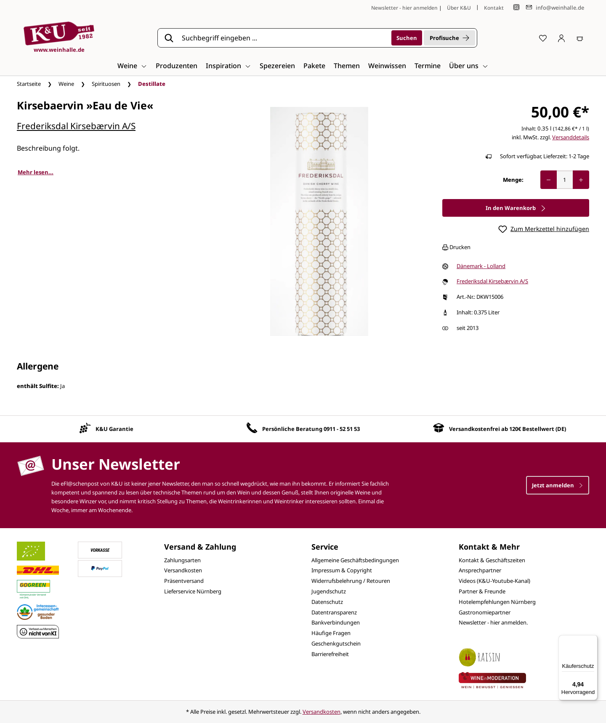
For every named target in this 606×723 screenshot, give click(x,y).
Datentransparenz (334, 612)
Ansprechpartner (480, 570)
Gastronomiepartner (484, 612)
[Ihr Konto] (561, 37)
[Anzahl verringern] (548, 179)
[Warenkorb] (580, 37)
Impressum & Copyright (341, 570)
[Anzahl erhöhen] (581, 179)
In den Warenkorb (516, 208)
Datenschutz (327, 602)
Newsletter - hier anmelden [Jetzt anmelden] (404, 7)
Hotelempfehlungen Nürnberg (497, 602)
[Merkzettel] (543, 37)
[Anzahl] (565, 179)
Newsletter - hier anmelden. (493, 622)
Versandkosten (183, 570)
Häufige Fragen (331, 633)
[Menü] (592, 640)
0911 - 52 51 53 (342, 429)
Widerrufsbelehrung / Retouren (350, 581)
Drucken (456, 247)
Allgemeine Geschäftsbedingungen (355, 560)
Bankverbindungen (335, 622)
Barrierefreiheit (330, 654)
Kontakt (494, 7)
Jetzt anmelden (557, 485)
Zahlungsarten (182, 560)
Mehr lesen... (35, 172)
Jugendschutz (328, 591)
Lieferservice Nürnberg (192, 591)
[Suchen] (406, 37)
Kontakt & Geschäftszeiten (492, 560)
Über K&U (459, 7)
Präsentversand (184, 581)
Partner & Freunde (482, 591)
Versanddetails (570, 137)
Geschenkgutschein (336, 643)
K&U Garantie (114, 429)
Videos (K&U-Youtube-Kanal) (494, 581)
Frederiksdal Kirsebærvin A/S (76, 126)
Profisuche (449, 38)
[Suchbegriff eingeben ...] (284, 38)
